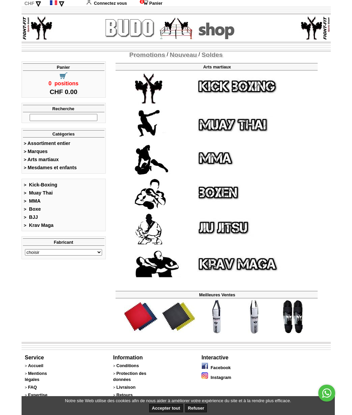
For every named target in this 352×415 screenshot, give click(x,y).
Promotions (147, 54)
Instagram (216, 377)
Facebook (216, 367)
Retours (124, 394)
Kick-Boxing (41, 184)
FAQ (32, 387)
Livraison (125, 387)
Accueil (35, 365)
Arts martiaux (41, 159)
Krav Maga (39, 225)
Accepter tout (166, 408)
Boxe (32, 209)
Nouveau (183, 54)
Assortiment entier (47, 143)
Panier (151, 3)
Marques (36, 151)
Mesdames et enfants (50, 167)
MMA (32, 201)
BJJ (31, 217)
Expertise (37, 394)
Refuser (196, 408)
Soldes (212, 54)
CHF (29, 3)
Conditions (127, 365)
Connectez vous (106, 3)
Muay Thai (38, 193)
